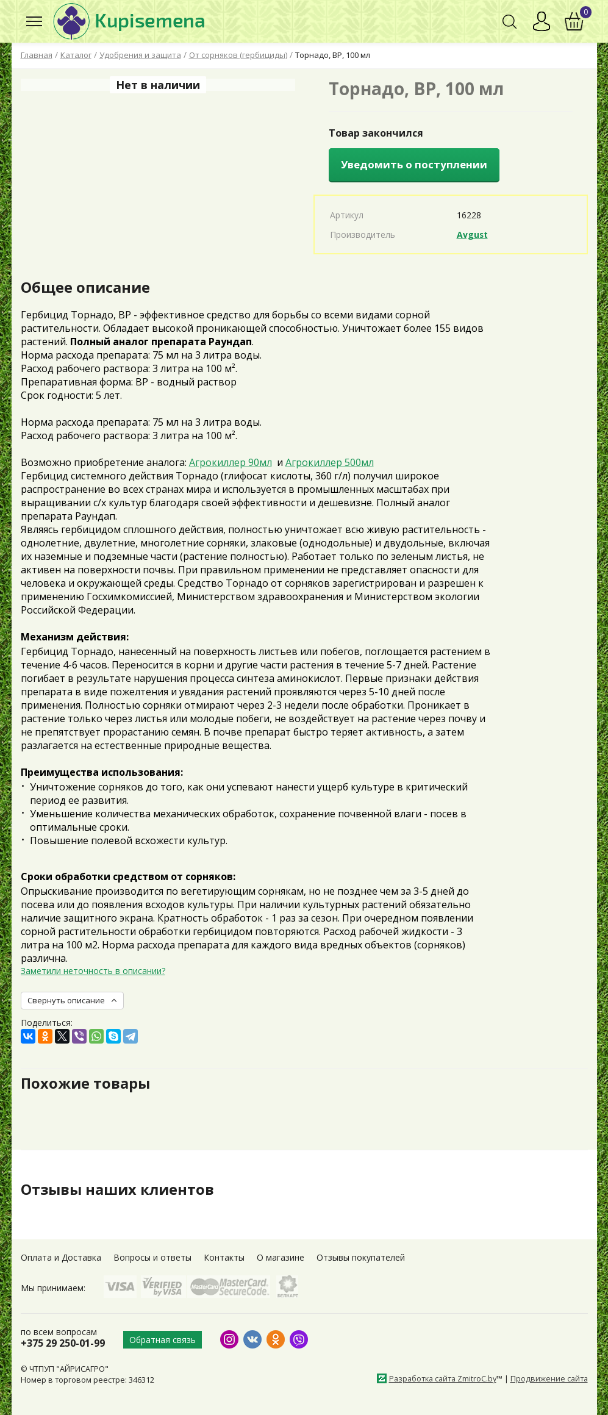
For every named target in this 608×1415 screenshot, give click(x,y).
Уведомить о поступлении (414, 164)
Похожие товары (86, 1083)
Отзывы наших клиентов (118, 1189)
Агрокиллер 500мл (329, 462)
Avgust (472, 234)
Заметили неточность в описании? (93, 970)
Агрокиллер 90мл (230, 462)
